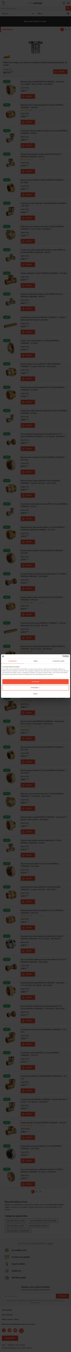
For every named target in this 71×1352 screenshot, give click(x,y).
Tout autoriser (35, 681)
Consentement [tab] (12, 661)
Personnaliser (35, 687)
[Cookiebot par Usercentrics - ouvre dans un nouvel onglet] (58, 656)
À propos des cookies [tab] (58, 661)
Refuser (35, 693)
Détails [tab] (35, 661)
